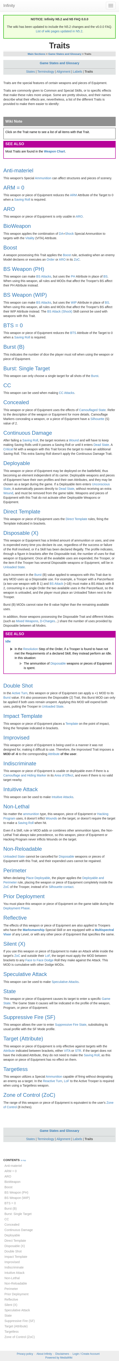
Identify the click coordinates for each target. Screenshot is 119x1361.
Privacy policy (25, 1353)
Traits (89, 71)
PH (73, 276)
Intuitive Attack (20, 789)
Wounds (51, 818)
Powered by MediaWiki (58, 1357)
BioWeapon (17, 226)
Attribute (54, 754)
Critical (8, 449)
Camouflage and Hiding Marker (24, 775)
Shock (69, 233)
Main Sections (36, 53)
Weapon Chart (54, 151)
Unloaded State (14, 567)
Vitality (29, 238)
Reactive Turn (52, 1081)
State (9, 991)
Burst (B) (13, 347)
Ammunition (43, 178)
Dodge (48, 960)
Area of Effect (63, 775)
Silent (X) (14, 944)
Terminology (45, 71)
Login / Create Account (86, 1353)
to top (23, 1160)
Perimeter (14, 870)
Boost (10, 248)
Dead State (101, 445)
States (30, 71)
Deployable (16, 463)
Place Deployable (38, 878)
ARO (9, 209)
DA (61, 233)
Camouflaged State (92, 410)
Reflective (15, 918)
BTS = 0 (13, 325)
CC (7, 385)
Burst (95, 376)
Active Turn (19, 693)
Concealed (16, 402)
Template (71, 723)
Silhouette (97, 419)
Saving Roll (22, 199)
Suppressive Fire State (71, 1024)
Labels (77, 71)
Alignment (63, 71)
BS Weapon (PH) (23, 269)
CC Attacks (66, 393)
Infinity (9, 5)
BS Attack (56, 583)
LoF (47, 955)
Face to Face (34, 960)
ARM (73, 195)
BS (105, 276)
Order (51, 259)
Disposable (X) (20, 533)
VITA (67, 1050)
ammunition (31, 814)
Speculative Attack (25, 974)
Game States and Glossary (64, 53)
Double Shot (18, 686)
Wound (74, 440)
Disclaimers (62, 1353)
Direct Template (21, 512)
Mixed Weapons (27, 621)
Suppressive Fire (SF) (29, 1017)
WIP (74, 302)
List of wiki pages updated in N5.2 (59, 31)
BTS (73, 333)
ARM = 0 (13, 188)
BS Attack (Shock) (59, 311)
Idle (8, 641)
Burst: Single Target (26, 368)
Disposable (58, 663)
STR (78, 1050)
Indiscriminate (19, 763)
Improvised (16, 738)
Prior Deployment (23, 896)
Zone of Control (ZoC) (29, 1095)
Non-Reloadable (22, 849)
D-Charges (47, 621)
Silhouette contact (61, 887)
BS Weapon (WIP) (25, 295)
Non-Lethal (16, 806)
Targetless (15, 1069)
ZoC (77, 259)
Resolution (30, 649)
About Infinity (44, 1353)
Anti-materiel (18, 170)
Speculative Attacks (65, 982)
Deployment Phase (16, 908)
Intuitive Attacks (62, 797)
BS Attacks (43, 276)
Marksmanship (33, 930)
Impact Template (22, 716)
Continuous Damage (27, 433)
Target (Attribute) (23, 1039)
